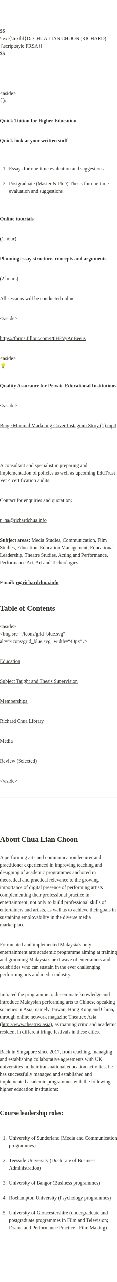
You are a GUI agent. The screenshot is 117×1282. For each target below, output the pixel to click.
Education (10, 661)
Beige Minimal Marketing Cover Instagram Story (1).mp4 (58, 425)
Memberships (14, 701)
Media (6, 741)
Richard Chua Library (22, 721)
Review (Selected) (18, 761)
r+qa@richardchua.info (23, 520)
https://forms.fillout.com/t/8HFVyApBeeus (43, 338)
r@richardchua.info (37, 582)
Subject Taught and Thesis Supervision (39, 681)
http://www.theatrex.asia (26, 1024)
